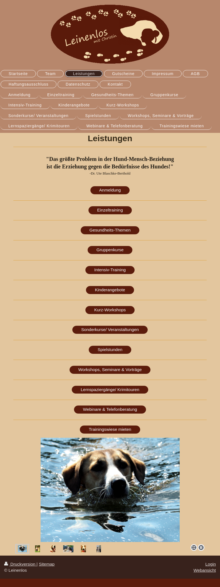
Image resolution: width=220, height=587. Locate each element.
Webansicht (205, 570)
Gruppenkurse (110, 249)
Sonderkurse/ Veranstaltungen (110, 329)
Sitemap (47, 564)
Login (210, 564)
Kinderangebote (110, 289)
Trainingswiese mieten (110, 429)
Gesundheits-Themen (110, 230)
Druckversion (20, 564)
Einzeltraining (110, 210)
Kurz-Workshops (110, 309)
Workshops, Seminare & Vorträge (110, 369)
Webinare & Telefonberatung (110, 409)
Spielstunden (110, 349)
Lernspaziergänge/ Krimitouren (110, 389)
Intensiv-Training (110, 269)
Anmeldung (110, 190)
